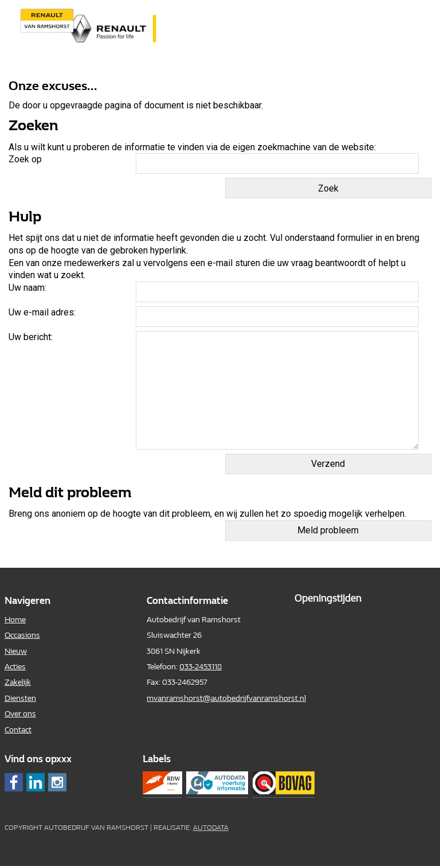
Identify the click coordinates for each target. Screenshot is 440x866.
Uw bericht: (31, 336)
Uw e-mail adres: (42, 312)
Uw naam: (27, 287)
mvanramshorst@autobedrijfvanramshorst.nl (226, 698)
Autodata (211, 828)
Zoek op (26, 159)
